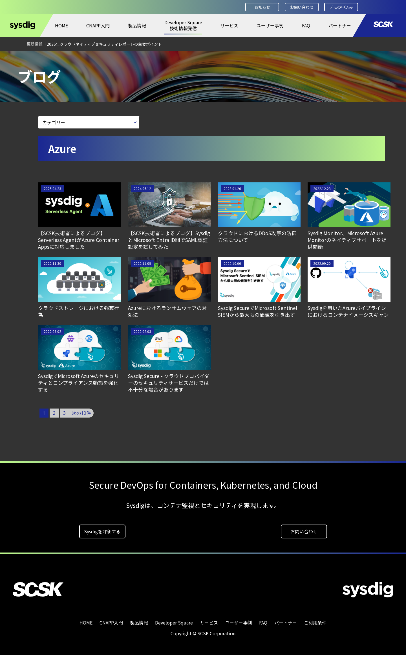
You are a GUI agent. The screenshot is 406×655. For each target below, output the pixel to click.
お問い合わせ (302, 7)
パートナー (339, 25)
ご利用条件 (315, 620)
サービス (229, 25)
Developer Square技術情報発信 (183, 25)
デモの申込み (341, 7)
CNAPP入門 (98, 25)
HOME (61, 25)
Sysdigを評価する (102, 529)
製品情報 (137, 25)
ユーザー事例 (270, 25)
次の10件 (81, 411)
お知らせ (262, 7)
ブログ (81, 58)
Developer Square (46, 58)
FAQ (306, 25)
